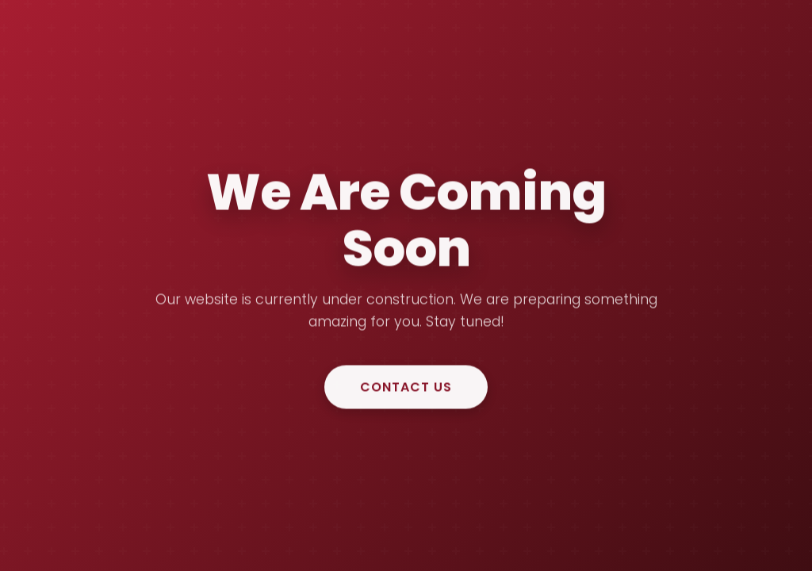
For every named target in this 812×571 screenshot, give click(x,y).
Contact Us (406, 387)
